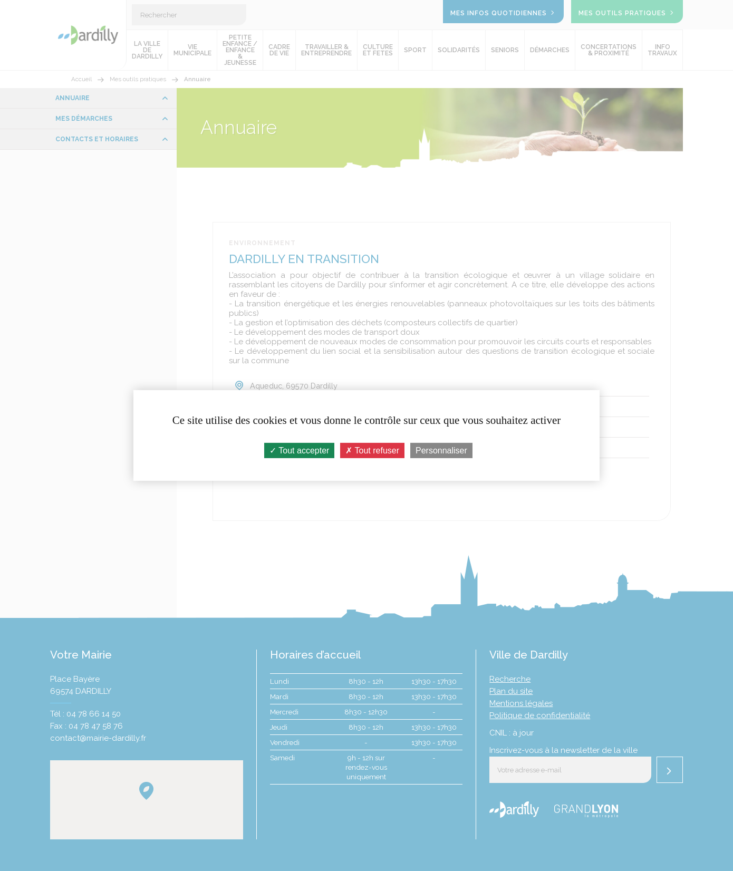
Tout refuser (372, 450)
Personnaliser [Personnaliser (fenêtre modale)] (441, 450)
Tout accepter (299, 450)
